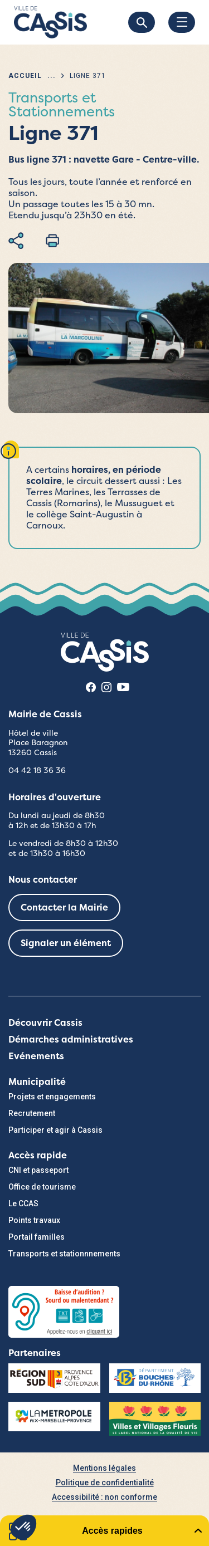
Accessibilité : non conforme (104, 1497)
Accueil (25, 75)
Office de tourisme (42, 1186)
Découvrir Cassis (45, 1023)
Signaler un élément (66, 943)
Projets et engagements (52, 1096)
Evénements (36, 1056)
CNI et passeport (38, 1170)
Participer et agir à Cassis (55, 1130)
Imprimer (52, 240)
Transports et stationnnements (64, 1253)
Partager (15, 240)
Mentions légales (104, 1468)
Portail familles (36, 1236)
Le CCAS (23, 1203)
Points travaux (34, 1220)
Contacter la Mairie (64, 907)
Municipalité (37, 1082)
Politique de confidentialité (105, 1482)
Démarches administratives (70, 1039)
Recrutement (31, 1113)
